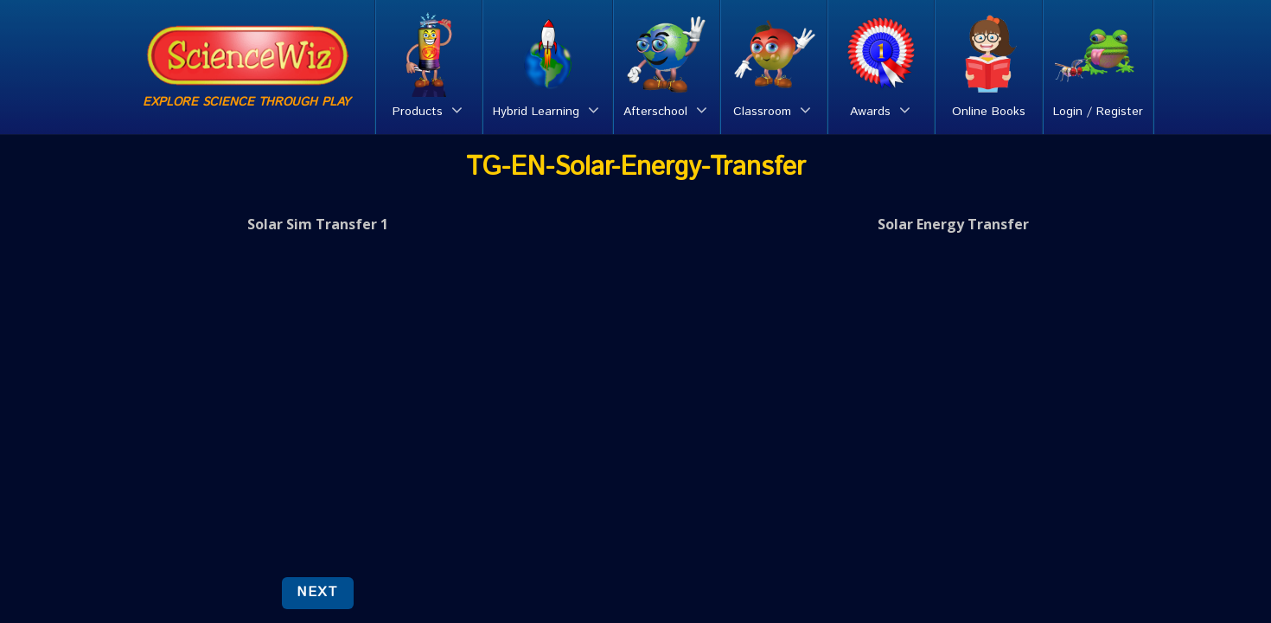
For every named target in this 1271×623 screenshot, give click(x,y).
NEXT (317, 592)
